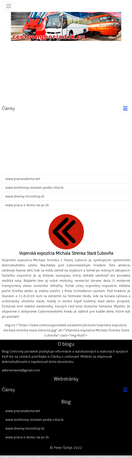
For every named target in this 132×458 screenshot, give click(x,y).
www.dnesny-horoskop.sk (24, 196)
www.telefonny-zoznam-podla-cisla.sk (34, 187)
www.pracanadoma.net (22, 179)
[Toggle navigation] (9, 6)
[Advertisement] (66, 71)
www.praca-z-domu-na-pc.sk (27, 205)
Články (8, 108)
